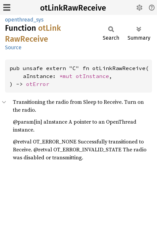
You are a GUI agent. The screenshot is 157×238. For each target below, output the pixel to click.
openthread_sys (24, 20)
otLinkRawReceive (73, 8)
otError (37, 84)
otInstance (92, 76)
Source (13, 47)
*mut (67, 76)
